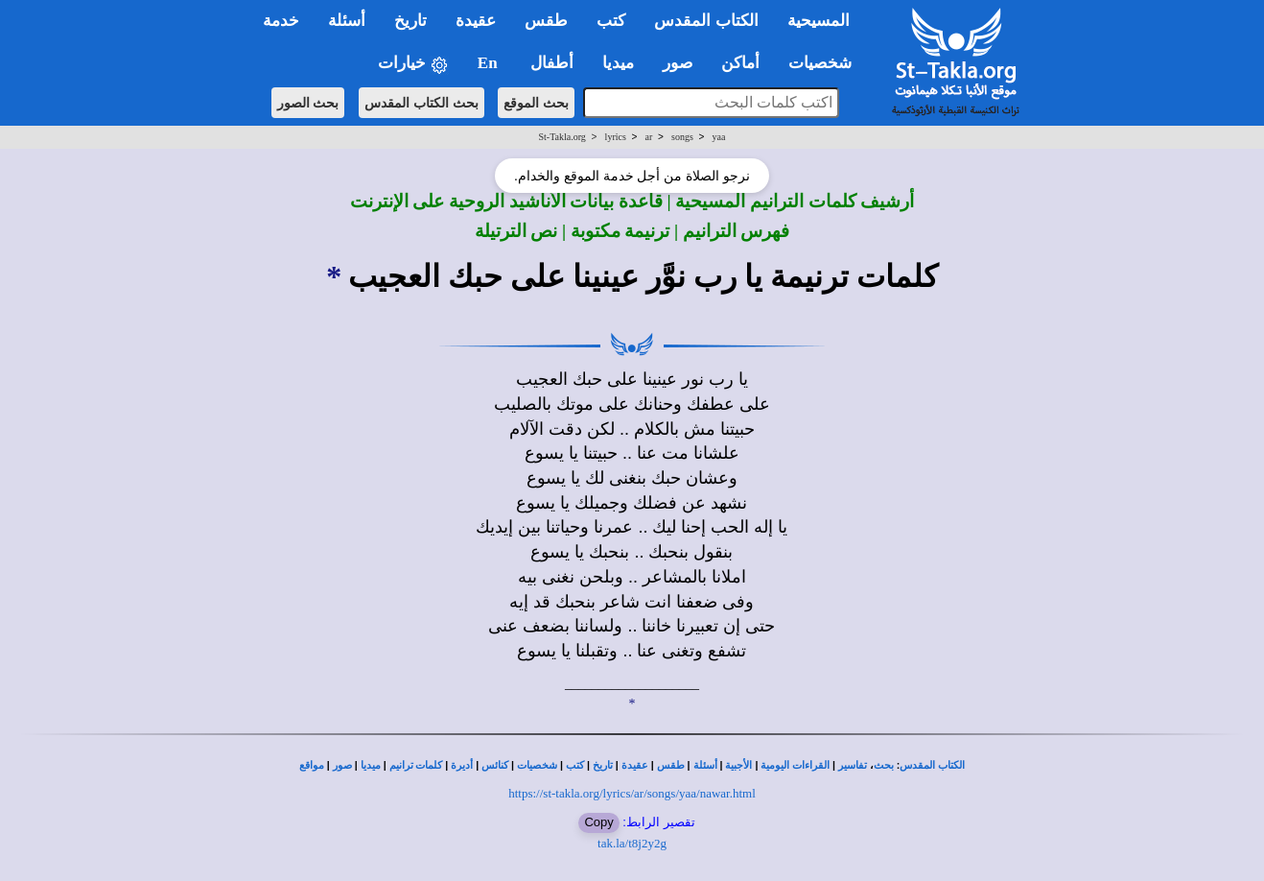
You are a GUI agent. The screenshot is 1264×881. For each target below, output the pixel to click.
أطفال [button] (551, 63)
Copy (598, 822)
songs (682, 136)
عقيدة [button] (476, 21)
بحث (884, 765)
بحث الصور (308, 102)
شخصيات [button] (826, 63)
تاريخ (603, 765)
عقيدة (634, 765)
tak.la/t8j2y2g (632, 843)
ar (649, 136)
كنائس (494, 765)
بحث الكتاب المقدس (421, 102)
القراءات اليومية (795, 765)
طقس (671, 765)
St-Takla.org (561, 136)
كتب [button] (611, 21)
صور (342, 765)
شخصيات (537, 765)
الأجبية (738, 765)
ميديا (371, 765)
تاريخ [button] (410, 21)
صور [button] (677, 63)
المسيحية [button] (818, 21)
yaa (719, 136)
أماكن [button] (740, 63)
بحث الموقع (536, 102)
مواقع (311, 765)
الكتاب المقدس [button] (706, 21)
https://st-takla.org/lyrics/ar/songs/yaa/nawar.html (632, 793)
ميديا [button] (618, 63)
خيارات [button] (413, 64)
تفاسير (852, 765)
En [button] (490, 63)
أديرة (462, 765)
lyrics (615, 136)
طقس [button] (546, 21)
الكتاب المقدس (932, 765)
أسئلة (705, 765)
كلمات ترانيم (416, 765)
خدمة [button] (281, 21)
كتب (575, 765)
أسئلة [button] (346, 21)
